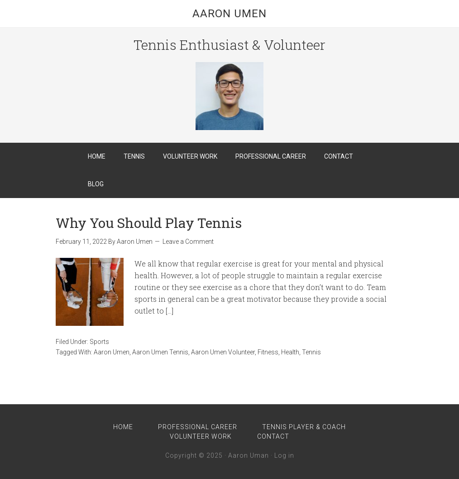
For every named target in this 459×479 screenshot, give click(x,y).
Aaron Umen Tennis (160, 352)
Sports (99, 341)
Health (290, 352)
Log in (284, 455)
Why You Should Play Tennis (149, 223)
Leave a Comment (188, 241)
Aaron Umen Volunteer (223, 352)
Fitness (268, 352)
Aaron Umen (229, 13)
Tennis (311, 352)
